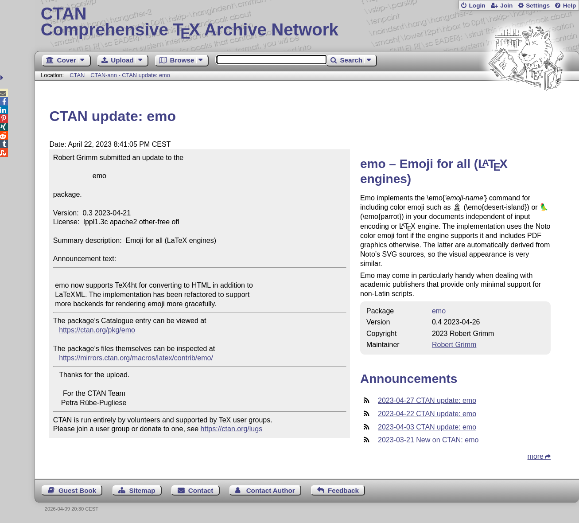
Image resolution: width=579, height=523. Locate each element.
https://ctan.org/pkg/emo (97, 330)
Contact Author (270, 490)
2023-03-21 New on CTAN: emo (428, 440)
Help (569, 5)
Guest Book (77, 490)
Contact (201, 490)
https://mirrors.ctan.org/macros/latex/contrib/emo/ (136, 358)
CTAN (77, 75)
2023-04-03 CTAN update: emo (427, 427)
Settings (538, 5)
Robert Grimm (454, 344)
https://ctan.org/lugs (232, 429)
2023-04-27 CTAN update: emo (427, 400)
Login (477, 5)
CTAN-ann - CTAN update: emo (130, 75)
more (536, 456)
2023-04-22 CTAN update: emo (427, 414)
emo (439, 311)
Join (506, 5)
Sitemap (142, 490)
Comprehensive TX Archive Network (307, 22)
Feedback (343, 490)
